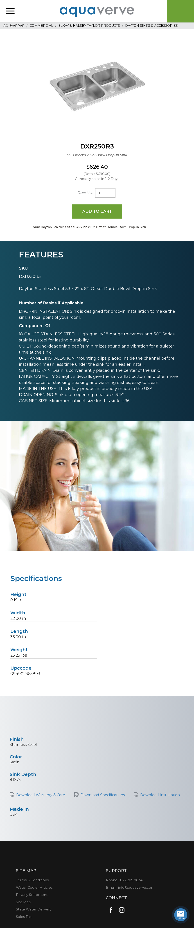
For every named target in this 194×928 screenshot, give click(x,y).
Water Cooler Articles (34, 887)
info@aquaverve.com (136, 887)
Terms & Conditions (32, 880)
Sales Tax (24, 917)
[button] (10, 11)
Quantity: (85, 192)
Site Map (23, 902)
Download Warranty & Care (40, 795)
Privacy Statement (31, 895)
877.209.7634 (131, 880)
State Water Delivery (33, 909)
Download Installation (160, 795)
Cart (180, 11)
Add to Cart (97, 211)
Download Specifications (103, 795)
